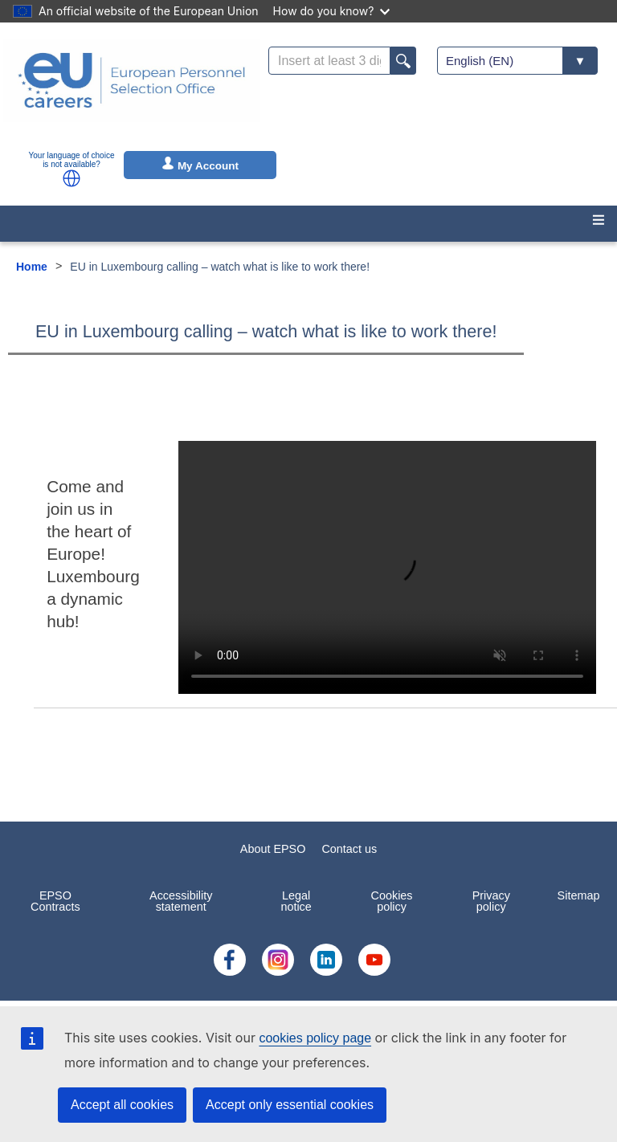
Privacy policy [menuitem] (491, 901)
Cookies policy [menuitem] (392, 901)
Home (31, 266)
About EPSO (273, 848)
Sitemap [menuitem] (579, 895)
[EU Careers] (131, 91)
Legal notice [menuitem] (295, 901)
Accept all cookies (122, 1104)
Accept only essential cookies (290, 1104)
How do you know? (331, 11)
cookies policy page (315, 1038)
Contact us (349, 848)
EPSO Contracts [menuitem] (55, 901)
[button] (71, 178)
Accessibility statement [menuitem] (180, 901)
